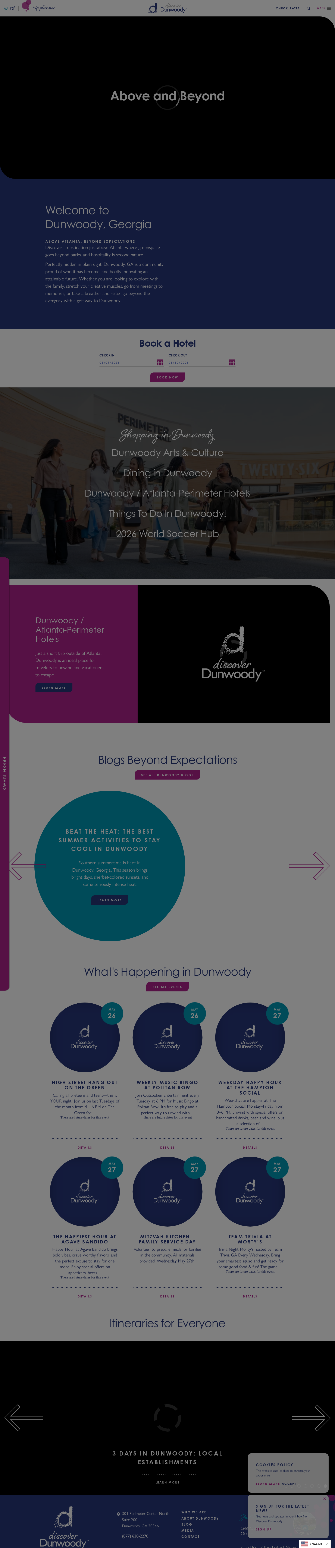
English (311, 1544)
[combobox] (315, 1544)
